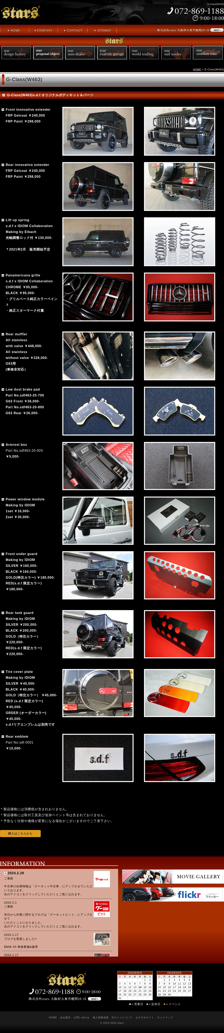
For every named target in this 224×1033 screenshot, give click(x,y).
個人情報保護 (101, 1017)
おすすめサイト (145, 1017)
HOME (197, 69)
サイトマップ (165, 1017)
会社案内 (65, 1017)
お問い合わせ (82, 1017)
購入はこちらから (20, 833)
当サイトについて (122, 1017)
